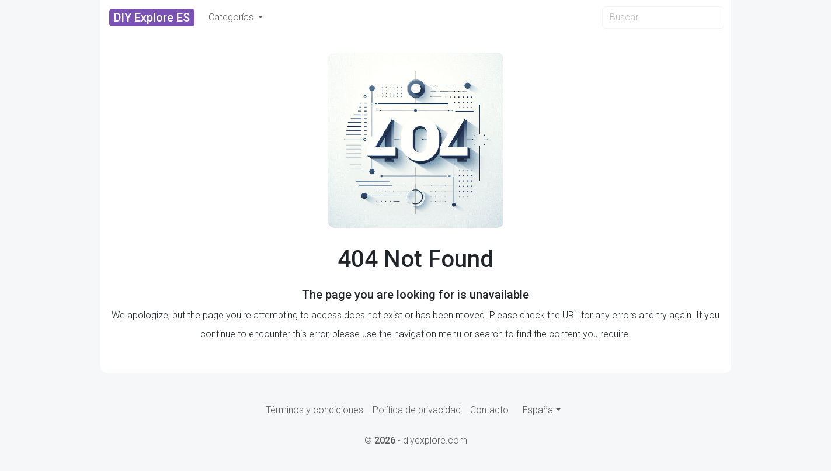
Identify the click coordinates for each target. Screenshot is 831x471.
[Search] (663, 17)
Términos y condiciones (314, 409)
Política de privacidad (417, 409)
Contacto (489, 409)
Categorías (232, 17)
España (538, 409)
